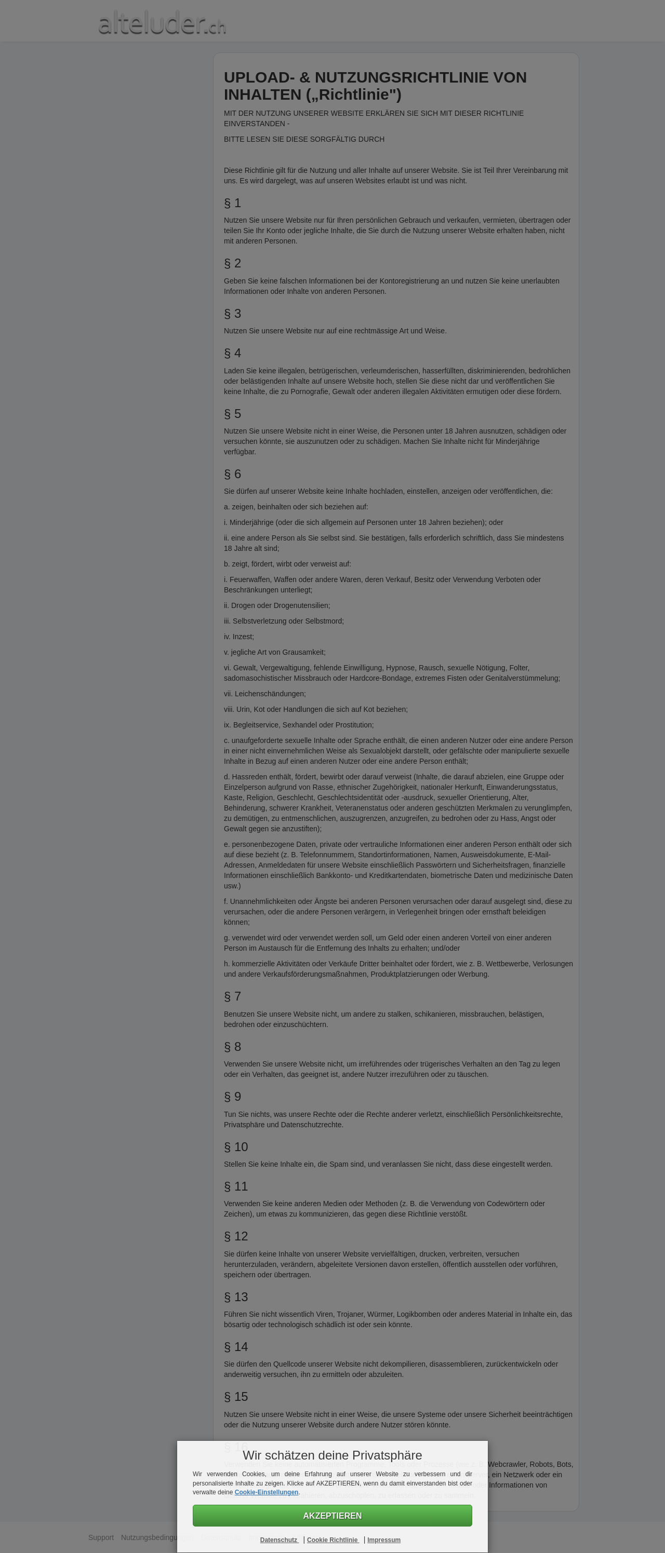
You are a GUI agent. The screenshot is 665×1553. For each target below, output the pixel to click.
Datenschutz (279, 1540)
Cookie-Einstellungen (267, 1492)
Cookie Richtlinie (333, 1540)
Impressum (384, 1540)
